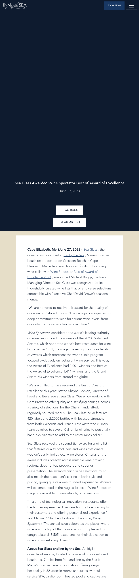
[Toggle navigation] (131, 6)
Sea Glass (90, 249)
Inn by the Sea (74, 255)
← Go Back (69, 210)
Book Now (114, 6)
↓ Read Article (69, 222)
